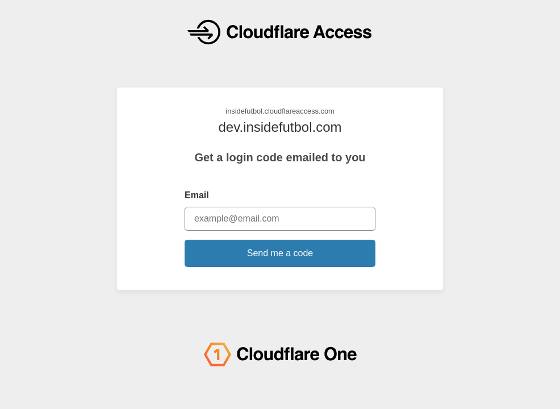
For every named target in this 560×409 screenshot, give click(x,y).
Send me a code (280, 253)
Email (197, 195)
